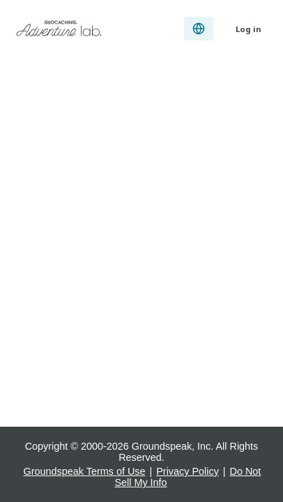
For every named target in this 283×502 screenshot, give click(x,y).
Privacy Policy (187, 471)
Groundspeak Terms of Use (85, 471)
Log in (248, 29)
